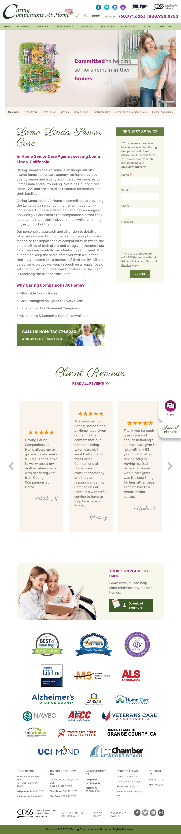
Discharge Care (102, 111)
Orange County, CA (127, 776)
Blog (147, 26)
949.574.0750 (37, 791)
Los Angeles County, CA (129, 781)
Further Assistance (162, 111)
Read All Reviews (88, 383)
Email (124, 190)
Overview (13, 111)
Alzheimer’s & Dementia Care (131, 111)
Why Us (65, 111)
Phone (125, 206)
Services (42, 26)
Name (125, 174)
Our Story (23, 26)
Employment (129, 26)
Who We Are (31, 111)
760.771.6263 (132, 16)
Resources (107, 26)
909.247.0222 (93, 782)
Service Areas (64, 26)
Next (170, 466)
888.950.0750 (163, 16)
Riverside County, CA (128, 786)
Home (6, 26)
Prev (11, 466)
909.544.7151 (93, 791)
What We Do (49, 111)
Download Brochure (136, 605)
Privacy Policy (130, 261)
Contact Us (164, 26)
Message (127, 221)
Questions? (87, 26)
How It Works (81, 111)
